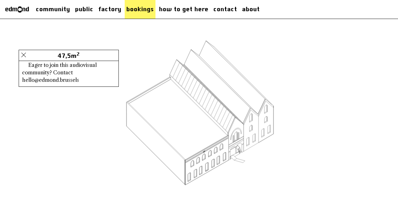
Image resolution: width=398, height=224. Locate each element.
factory (109, 9)
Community (53, 9)
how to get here (183, 9)
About (251, 9)
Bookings (140, 9)
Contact (225, 9)
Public (84, 9)
